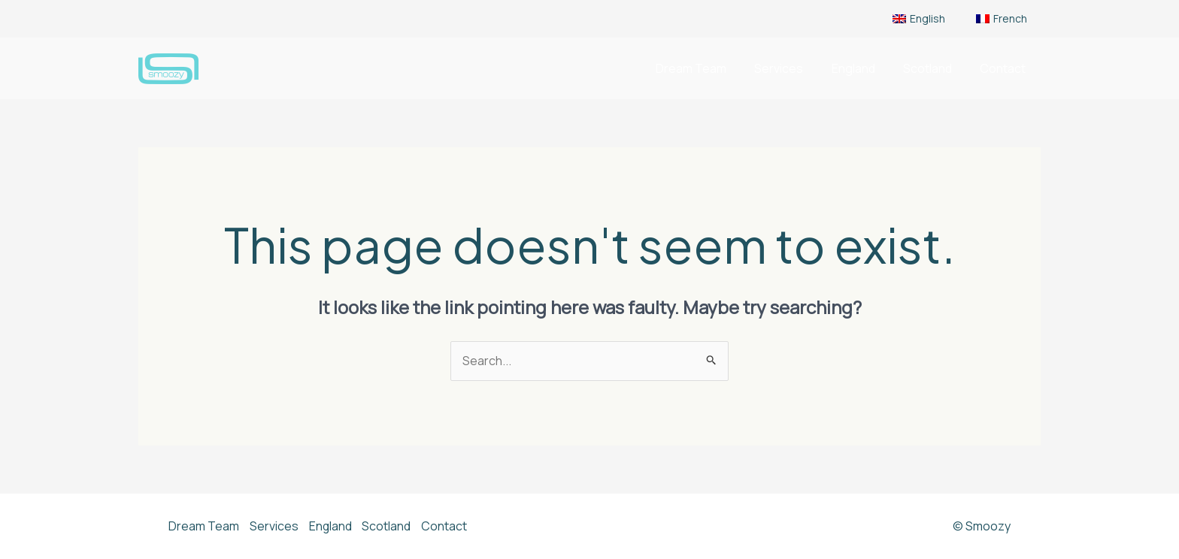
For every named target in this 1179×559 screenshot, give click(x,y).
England (863, 68)
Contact (1005, 68)
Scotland (933, 68)
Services (792, 68)
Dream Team (709, 68)
